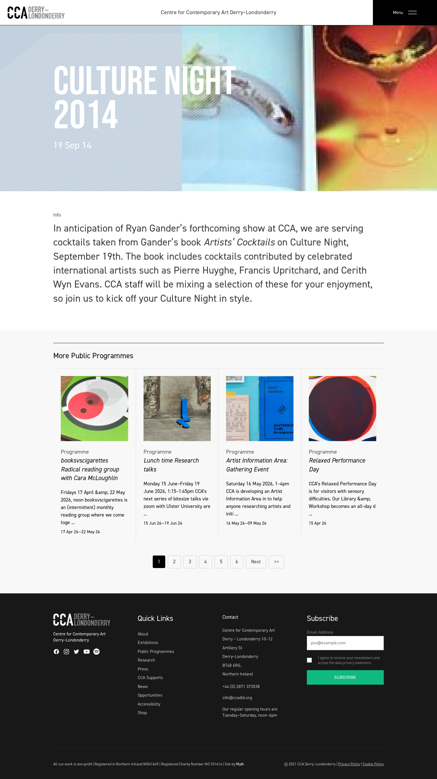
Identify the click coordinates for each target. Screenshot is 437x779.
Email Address (320, 632)
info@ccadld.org (237, 698)
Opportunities (150, 695)
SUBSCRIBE (345, 677)
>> (276, 561)
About (143, 634)
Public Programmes (156, 651)
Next (256, 561)
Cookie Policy (373, 763)
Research (146, 660)
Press (143, 669)
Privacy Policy (349, 763)
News (143, 686)
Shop (142, 713)
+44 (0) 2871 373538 (241, 686)
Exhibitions (148, 642)
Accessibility (149, 704)
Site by (234, 763)
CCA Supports (150, 677)
